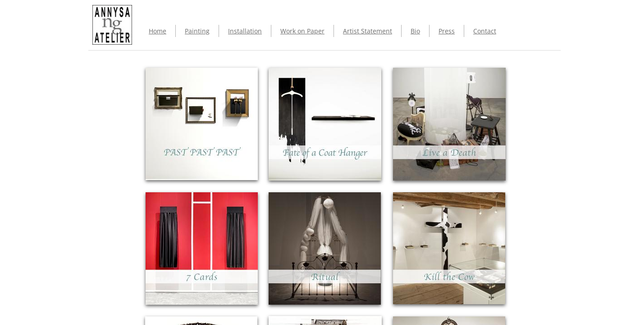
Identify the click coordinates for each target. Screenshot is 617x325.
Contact (484, 31)
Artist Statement (367, 31)
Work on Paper (302, 31)
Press (447, 31)
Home (157, 31)
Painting (197, 31)
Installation (245, 31)
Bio (415, 31)
